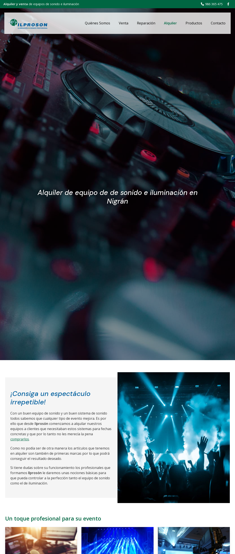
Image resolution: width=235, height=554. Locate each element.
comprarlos (19, 439)
